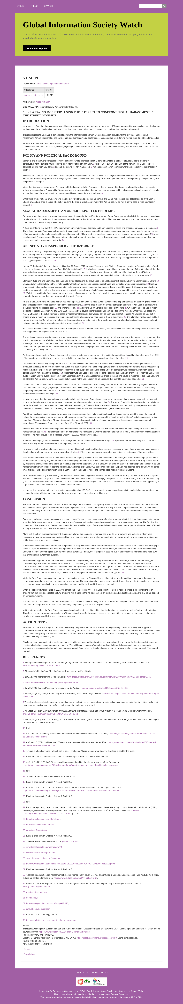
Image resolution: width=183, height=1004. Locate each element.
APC (83, 991)
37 (98, 435)
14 (63, 240)
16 (55, 261)
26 (125, 317)
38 (113, 440)
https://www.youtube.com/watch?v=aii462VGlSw (75, 878)
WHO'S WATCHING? (68, 61)
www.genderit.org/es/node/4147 (37, 887)
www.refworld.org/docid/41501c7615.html (41, 666)
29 (126, 358)
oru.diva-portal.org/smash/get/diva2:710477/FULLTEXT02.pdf (50, 714)
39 (79, 452)
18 (151, 275)
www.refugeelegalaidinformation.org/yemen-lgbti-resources (51, 682)
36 (45, 432)
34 (109, 402)
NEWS (50, 61)
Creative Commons (119, 994)
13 (152, 234)
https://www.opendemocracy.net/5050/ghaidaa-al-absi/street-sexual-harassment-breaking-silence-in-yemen (71, 765)
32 (143, 379)
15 (156, 254)
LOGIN (102, 61)
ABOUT (37, 61)
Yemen (27, 949)
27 (83, 323)
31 (60, 373)
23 (56, 308)
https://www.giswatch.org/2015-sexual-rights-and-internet (64, 932)
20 (147, 284)
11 (157, 228)
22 (83, 305)
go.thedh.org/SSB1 (70, 841)
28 (50, 349)
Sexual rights (29, 954)
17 (84, 269)
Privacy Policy (100, 972)
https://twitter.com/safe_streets (40, 825)
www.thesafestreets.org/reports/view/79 (44, 847)
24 (78, 308)
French (34, 6)
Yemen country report (33, 95)
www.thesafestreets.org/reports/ (40, 853)
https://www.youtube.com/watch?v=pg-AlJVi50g (47, 903)
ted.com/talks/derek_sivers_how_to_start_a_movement (51, 920)
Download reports (37, 48)
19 (157, 281)
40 (123, 573)
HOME (25, 61)
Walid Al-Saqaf (43, 102)
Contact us (81, 972)
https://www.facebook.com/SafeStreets (43, 819)
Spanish (48, 6)
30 (67, 364)
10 (65, 222)
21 (24, 293)
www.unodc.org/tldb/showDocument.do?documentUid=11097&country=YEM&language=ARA (109, 677)
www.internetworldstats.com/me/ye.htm (43, 858)
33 (57, 394)
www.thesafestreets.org (36, 830)
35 (90, 423)
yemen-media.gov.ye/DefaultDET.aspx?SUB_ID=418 (104, 688)
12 (80, 234)
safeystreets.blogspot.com (38, 909)
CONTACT (88, 61)
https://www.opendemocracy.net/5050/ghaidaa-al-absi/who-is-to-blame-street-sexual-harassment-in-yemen (71, 791)
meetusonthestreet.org (36, 892)
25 (126, 308)
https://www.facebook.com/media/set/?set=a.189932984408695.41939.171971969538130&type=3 (70, 864)
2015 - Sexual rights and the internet (52, 84)
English (21, 6)
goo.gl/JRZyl (32, 898)
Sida (141, 991)
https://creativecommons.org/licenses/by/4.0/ (97, 938)
